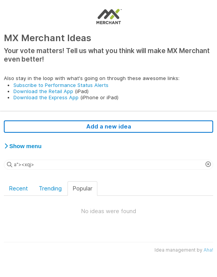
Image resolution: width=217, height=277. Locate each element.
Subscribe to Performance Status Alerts (60, 85)
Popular (82, 188)
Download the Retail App (43, 91)
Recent (18, 188)
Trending (50, 188)
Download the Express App (46, 97)
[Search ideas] (108, 165)
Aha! (208, 250)
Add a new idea (108, 126)
